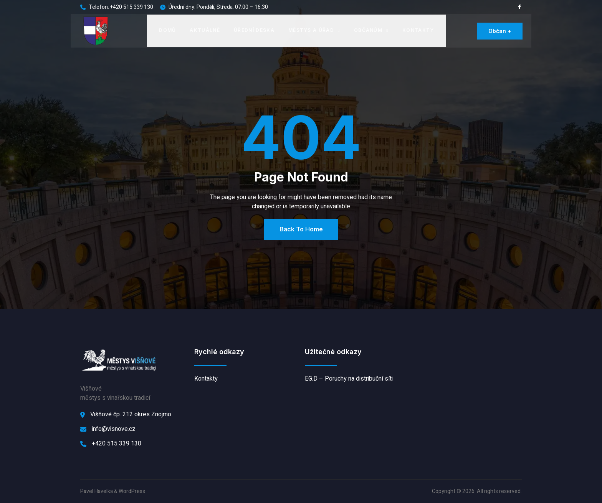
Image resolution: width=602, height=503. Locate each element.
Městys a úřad (314, 30)
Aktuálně (205, 30)
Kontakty (418, 30)
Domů (167, 30)
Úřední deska (254, 30)
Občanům (371, 30)
